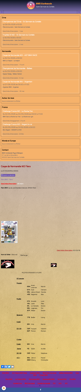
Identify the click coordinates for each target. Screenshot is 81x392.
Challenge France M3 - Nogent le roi (17, 125)
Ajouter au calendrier (8, 175)
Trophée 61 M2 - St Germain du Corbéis (18, 35)
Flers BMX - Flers (7, 179)
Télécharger (24, 255)
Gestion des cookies (46, 385)
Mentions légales (33, 385)
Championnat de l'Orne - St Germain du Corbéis (22, 22)
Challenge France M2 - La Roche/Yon (18, 111)
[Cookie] (4, 388)
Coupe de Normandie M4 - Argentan (17, 82)
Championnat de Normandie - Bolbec (17, 68)
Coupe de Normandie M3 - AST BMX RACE (20, 55)
